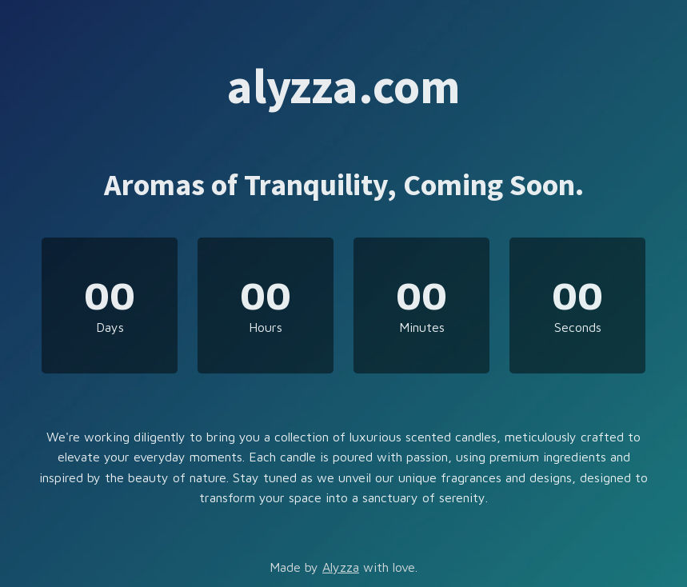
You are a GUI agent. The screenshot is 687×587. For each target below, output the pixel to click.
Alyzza (340, 567)
